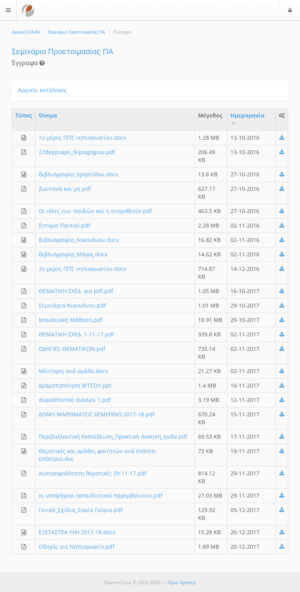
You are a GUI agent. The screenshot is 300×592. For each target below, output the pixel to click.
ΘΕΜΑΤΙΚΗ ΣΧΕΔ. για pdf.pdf (76, 291)
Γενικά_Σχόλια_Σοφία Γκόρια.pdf (81, 510)
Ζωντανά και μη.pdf (65, 188)
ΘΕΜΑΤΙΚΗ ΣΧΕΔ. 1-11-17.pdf (76, 334)
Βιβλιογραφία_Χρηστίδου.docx (78, 174)
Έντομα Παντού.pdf (64, 225)
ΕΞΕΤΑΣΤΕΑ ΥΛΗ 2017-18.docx (77, 532)
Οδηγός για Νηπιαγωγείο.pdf (76, 546)
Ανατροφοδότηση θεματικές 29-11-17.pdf (92, 473)
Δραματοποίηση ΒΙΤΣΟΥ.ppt (75, 385)
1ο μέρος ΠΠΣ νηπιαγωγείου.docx (82, 137)
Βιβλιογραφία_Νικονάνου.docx (79, 240)
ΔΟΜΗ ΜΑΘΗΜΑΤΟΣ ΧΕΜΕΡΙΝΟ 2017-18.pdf (97, 414)
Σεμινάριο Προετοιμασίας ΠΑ (76, 32)
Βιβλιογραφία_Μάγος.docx (73, 254)
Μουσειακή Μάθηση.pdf (71, 320)
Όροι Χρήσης (182, 582)
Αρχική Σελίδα (26, 32)
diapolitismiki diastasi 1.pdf (75, 400)
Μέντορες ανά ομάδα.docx (73, 371)
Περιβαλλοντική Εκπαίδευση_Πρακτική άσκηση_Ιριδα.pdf (113, 436)
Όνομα (48, 115)
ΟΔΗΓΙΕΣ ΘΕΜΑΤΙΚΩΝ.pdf (72, 348)
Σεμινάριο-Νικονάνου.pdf (72, 305)
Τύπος (23, 115)
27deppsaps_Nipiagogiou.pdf (77, 152)
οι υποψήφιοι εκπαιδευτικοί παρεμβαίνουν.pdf (100, 495)
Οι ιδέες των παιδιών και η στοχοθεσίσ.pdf (95, 211)
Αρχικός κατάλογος (42, 90)
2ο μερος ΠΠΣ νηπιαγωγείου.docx (82, 268)
